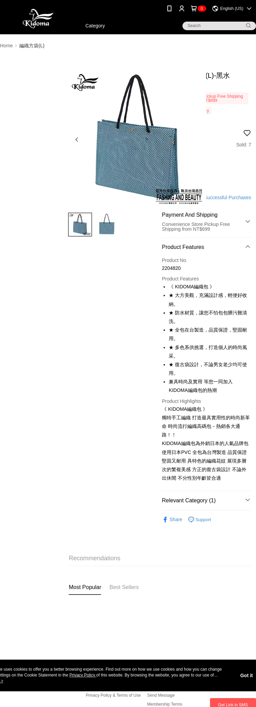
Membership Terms (164, 704)
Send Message (161, 695)
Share (172, 519)
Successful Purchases (227, 197)
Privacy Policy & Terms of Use (113, 695)
